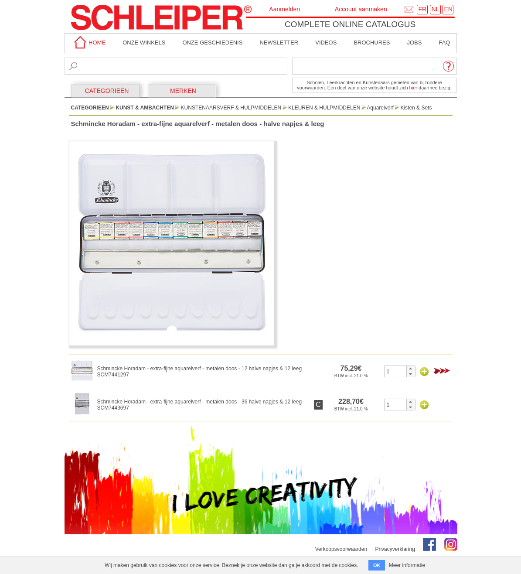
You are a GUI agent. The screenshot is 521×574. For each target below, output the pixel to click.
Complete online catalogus (350, 24)
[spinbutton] (396, 371)
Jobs (414, 42)
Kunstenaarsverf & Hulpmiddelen (231, 108)
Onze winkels (144, 42)
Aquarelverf (380, 108)
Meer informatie (407, 565)
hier (413, 87)
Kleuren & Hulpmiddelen (324, 108)
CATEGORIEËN (107, 90)
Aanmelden (284, 9)
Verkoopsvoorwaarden (341, 549)
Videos (326, 42)
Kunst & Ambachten (145, 108)
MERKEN (183, 90)
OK (377, 565)
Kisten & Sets (416, 108)
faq (444, 42)
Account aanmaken (361, 9)
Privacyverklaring (395, 549)
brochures (372, 42)
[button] (410, 368)
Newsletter (278, 42)
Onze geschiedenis (212, 42)
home (88, 42)
